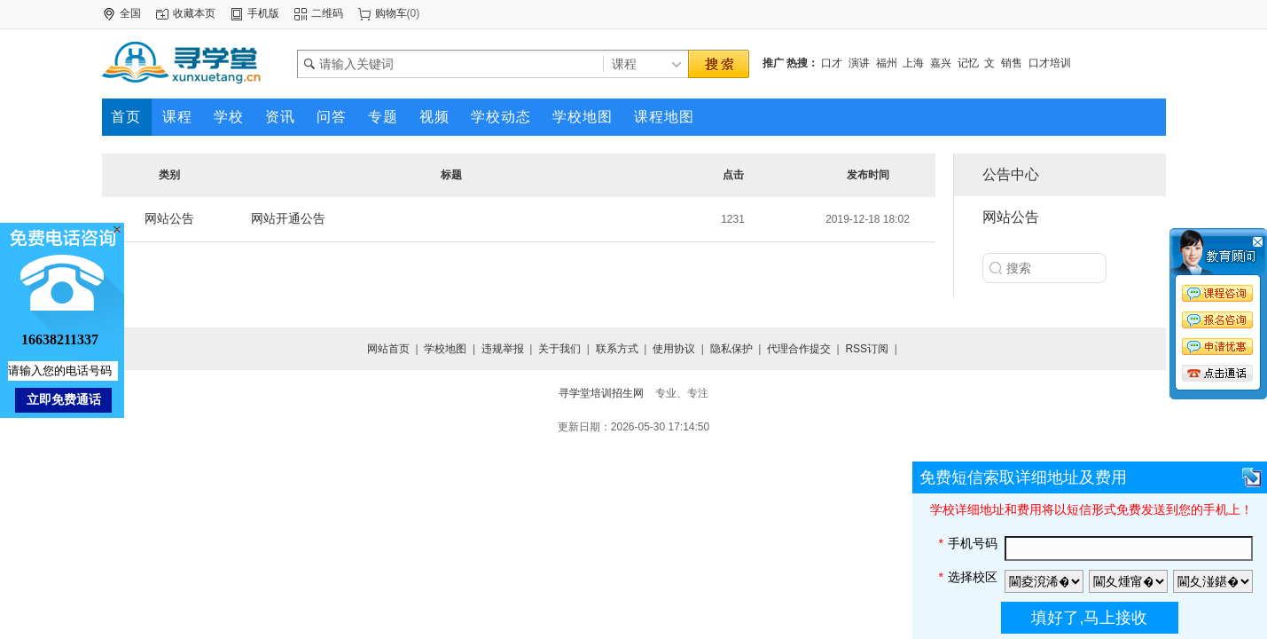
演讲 (859, 63)
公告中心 (1010, 174)
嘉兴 (940, 63)
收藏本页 (194, 13)
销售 (1011, 63)
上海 (913, 63)
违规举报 (502, 349)
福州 (886, 63)
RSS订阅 (866, 349)
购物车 (391, 13)
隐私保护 (731, 349)
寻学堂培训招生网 (601, 393)
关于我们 (559, 349)
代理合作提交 (799, 349)
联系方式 (617, 349)
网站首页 (388, 349)
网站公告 (169, 218)
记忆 (968, 63)
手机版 (263, 13)
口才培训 (1049, 63)
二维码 (327, 13)
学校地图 (445, 349)
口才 (831, 63)
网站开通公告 (288, 218)
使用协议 (674, 349)
